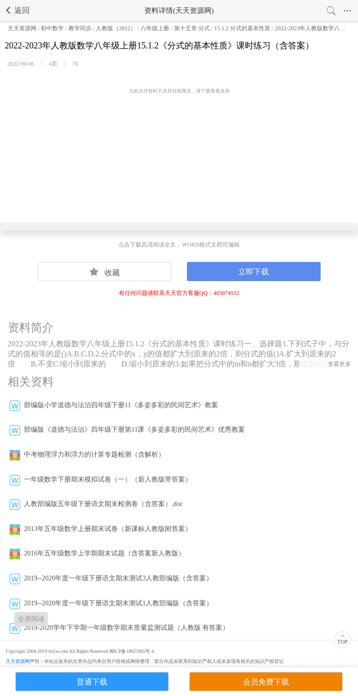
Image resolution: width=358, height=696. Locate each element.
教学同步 (80, 28)
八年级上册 (154, 28)
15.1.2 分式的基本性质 (242, 28)
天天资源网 (22, 28)
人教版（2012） (116, 28)
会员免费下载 (266, 682)
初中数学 (52, 28)
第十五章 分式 (192, 28)
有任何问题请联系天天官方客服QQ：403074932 (179, 293)
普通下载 (92, 682)
